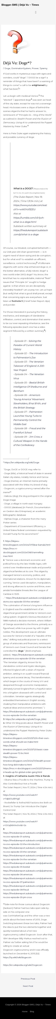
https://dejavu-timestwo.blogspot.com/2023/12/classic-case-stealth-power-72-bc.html (26, 749)
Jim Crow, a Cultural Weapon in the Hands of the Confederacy (30, 440)
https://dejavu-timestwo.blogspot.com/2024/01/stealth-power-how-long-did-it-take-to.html (27, 761)
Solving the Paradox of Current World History (27, 345)
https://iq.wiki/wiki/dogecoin (17, 957)
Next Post (28, 986)
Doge (7, 68)
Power (35, 68)
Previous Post (28, 979)
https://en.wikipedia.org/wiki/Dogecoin (22, 965)
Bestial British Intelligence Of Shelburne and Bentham (30, 386)
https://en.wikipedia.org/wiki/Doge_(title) (26, 719)
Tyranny (43, 68)
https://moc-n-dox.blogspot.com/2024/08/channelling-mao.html (23, 552)
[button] (36, 12)
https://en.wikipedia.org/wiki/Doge (21, 462)
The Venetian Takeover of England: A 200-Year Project (29, 365)
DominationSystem (21, 68)
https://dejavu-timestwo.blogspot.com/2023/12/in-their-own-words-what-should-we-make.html (26, 738)
